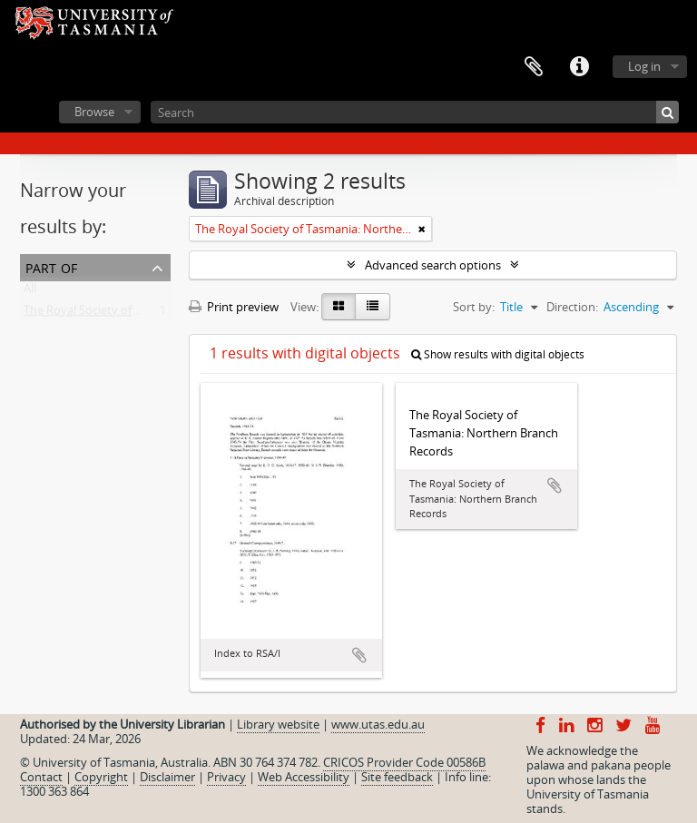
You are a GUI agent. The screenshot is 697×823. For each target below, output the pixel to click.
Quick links (579, 67)
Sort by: (474, 307)
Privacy (226, 777)
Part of (51, 266)
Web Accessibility (303, 777)
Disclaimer (167, 777)
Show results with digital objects (497, 354)
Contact (41, 777)
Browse (94, 111)
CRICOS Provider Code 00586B (404, 762)
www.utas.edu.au (378, 724)
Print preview (234, 307)
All (30, 292)
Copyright (101, 777)
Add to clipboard (359, 655)
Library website (278, 724)
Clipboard (533, 67)
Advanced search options (433, 265)
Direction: (572, 307)
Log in (644, 66)
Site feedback (397, 777)
